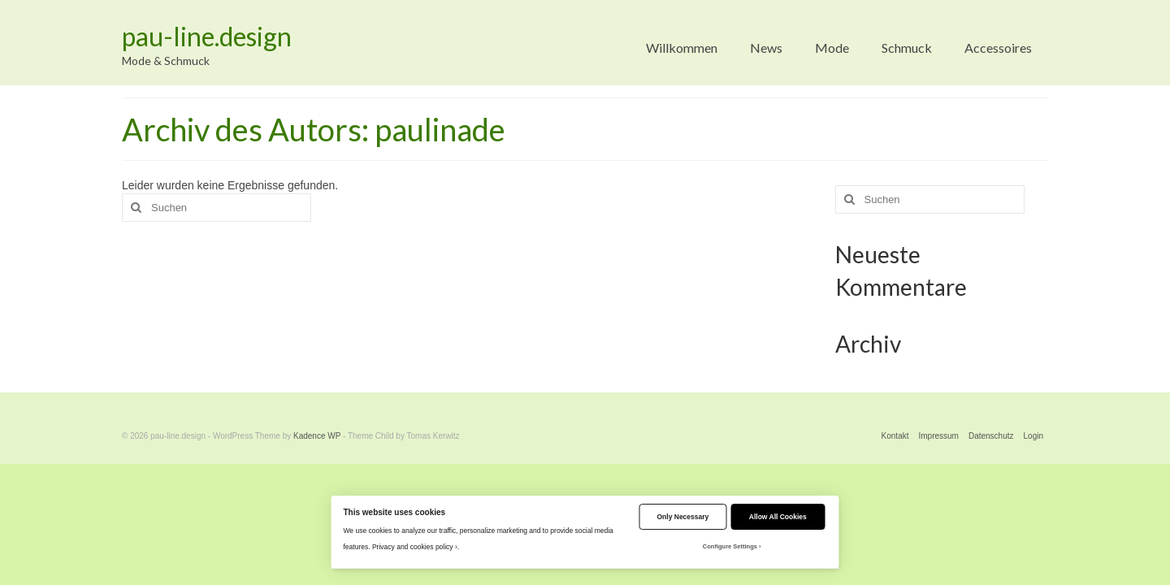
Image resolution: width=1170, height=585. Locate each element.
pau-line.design (207, 36)
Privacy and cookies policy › (414, 547)
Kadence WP (316, 435)
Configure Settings (730, 546)
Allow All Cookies (778, 517)
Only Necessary (683, 517)
